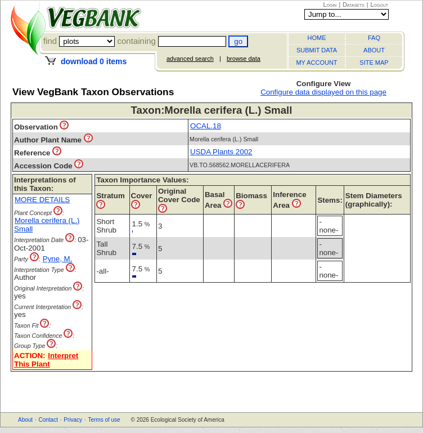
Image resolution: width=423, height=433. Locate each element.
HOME (317, 37)
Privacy (73, 420)
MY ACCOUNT (316, 62)
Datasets (353, 4)
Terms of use (104, 420)
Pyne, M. (58, 259)
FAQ (374, 37)
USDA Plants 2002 (221, 152)
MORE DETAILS (42, 199)
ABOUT (374, 50)
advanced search (190, 58)
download (94, 61)
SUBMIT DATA (316, 50)
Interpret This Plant (46, 359)
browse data (243, 58)
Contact (47, 420)
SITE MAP (373, 62)
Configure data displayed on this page (323, 92)
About (25, 420)
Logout (379, 4)
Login (330, 4)
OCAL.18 (205, 126)
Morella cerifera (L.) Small (47, 224)
